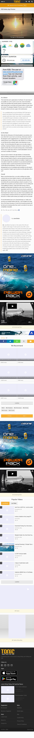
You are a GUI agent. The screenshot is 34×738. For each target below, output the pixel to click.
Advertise (19, 708)
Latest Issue (4, 716)
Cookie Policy (20, 717)
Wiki (18, 714)
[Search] (32, 1)
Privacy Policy (20, 721)
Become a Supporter (6, 711)
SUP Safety (25, 407)
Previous (9, 415)
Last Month (5, 503)
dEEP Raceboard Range (23, 359)
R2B (3, 407)
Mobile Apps (20, 711)
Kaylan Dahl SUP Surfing (24, 395)
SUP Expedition (9, 407)
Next (24, 415)
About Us (3, 720)
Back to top (30, 729)
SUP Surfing (4, 410)
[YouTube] (12, 665)
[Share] (29, 1)
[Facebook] (2, 665)
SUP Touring (11, 410)
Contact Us (3, 723)
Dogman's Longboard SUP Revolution (9, 359)
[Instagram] (8, 665)
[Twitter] (5, 665)
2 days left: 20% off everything (17, 5)
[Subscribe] (26, 1)
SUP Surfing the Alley (6, 395)
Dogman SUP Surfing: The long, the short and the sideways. (26, 377)
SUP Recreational (17, 407)
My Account (4, 708)
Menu (3, 1)
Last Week (13, 503)
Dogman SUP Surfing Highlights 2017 (9, 377)
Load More (17, 403)
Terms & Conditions (22, 724)
